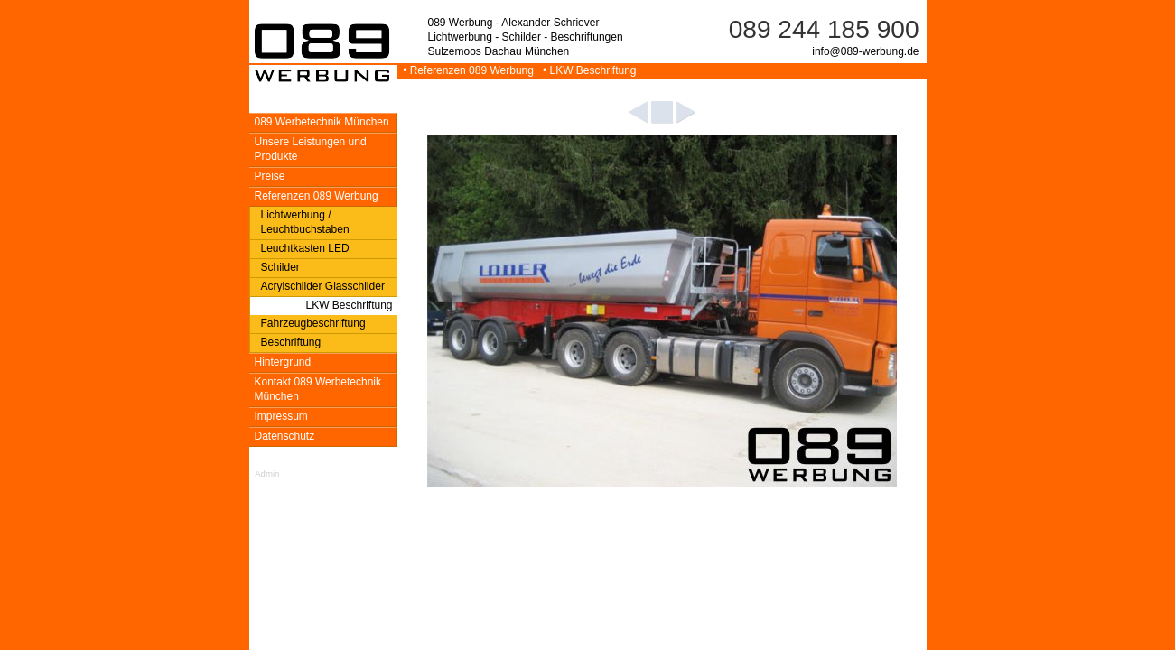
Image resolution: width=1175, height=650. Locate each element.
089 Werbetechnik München (322, 122)
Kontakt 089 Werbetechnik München (318, 389)
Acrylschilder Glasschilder (323, 286)
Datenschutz (285, 436)
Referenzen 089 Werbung (316, 196)
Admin (267, 473)
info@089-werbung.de (865, 51)
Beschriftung (291, 342)
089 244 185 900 (824, 29)
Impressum (281, 416)
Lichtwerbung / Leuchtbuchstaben (305, 222)
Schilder (280, 267)
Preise (270, 176)
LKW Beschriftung (348, 305)
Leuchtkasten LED (305, 248)
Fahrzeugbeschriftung (313, 323)
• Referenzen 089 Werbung (467, 70)
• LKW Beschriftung (586, 70)
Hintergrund (283, 362)
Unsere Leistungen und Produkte (311, 148)
